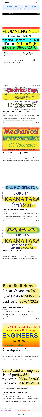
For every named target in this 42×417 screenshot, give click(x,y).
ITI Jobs (27, 8)
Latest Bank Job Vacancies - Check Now (24, 410)
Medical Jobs (15, 8)
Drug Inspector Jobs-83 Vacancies (14, 209)
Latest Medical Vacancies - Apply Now (23, 408)
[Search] (35, 2)
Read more (38, 66)
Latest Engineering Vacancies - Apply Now (24, 406)
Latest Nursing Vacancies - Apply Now (7, 408)
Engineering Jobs (32, 6)
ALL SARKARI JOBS (6, 2)
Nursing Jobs (22, 8)
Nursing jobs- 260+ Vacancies (12, 307)
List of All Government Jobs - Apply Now (7, 406)
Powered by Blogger (21, 414)
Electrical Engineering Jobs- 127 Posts (15, 111)
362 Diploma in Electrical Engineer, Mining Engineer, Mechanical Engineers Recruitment (18, 54)
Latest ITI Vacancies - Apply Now (6, 410)
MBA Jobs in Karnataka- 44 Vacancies (15, 251)
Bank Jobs (18, 6)
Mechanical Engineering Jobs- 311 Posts (16, 153)
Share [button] (3, 66)
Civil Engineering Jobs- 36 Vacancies (15, 393)
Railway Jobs (24, 6)
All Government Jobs (10, 6)
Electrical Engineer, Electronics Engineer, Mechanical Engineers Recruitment (17, 350)
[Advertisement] (21, 21)
